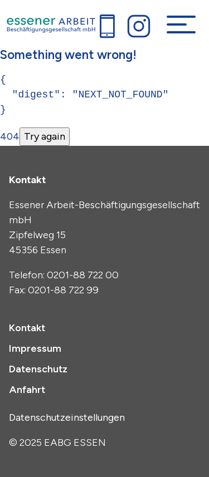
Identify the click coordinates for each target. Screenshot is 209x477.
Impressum (35, 348)
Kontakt (27, 328)
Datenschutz (38, 369)
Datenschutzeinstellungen (67, 417)
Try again (44, 136)
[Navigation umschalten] (181, 24)
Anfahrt (27, 389)
